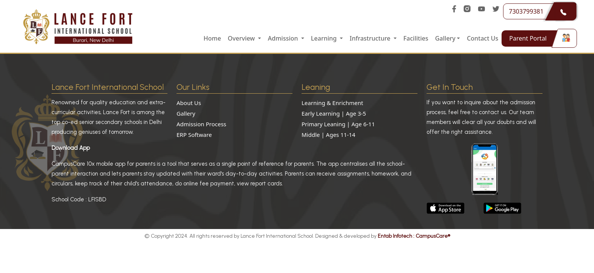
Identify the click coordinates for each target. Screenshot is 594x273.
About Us (189, 103)
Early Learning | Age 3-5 (334, 113)
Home (212, 38)
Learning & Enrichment (332, 103)
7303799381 (537, 11)
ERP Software (194, 134)
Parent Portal (537, 38)
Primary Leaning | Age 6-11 (338, 124)
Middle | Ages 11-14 (328, 134)
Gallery (186, 113)
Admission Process (201, 124)
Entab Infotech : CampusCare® (414, 236)
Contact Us (482, 38)
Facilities (415, 38)
